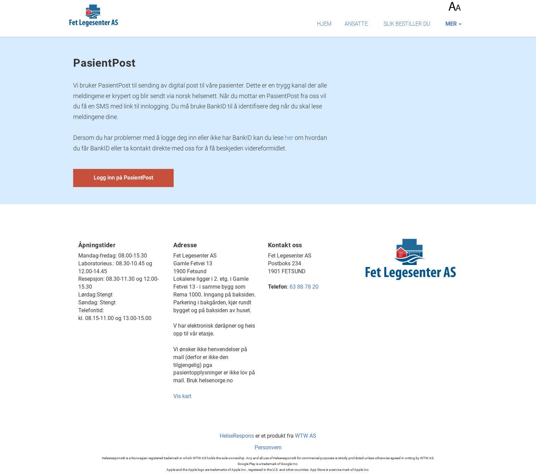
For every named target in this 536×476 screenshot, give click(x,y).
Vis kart (182, 396)
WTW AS (305, 436)
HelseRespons (237, 436)
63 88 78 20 (304, 287)
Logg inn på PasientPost (123, 177)
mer (453, 24)
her (289, 137)
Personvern (268, 447)
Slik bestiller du (407, 24)
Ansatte (356, 24)
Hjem (324, 24)
